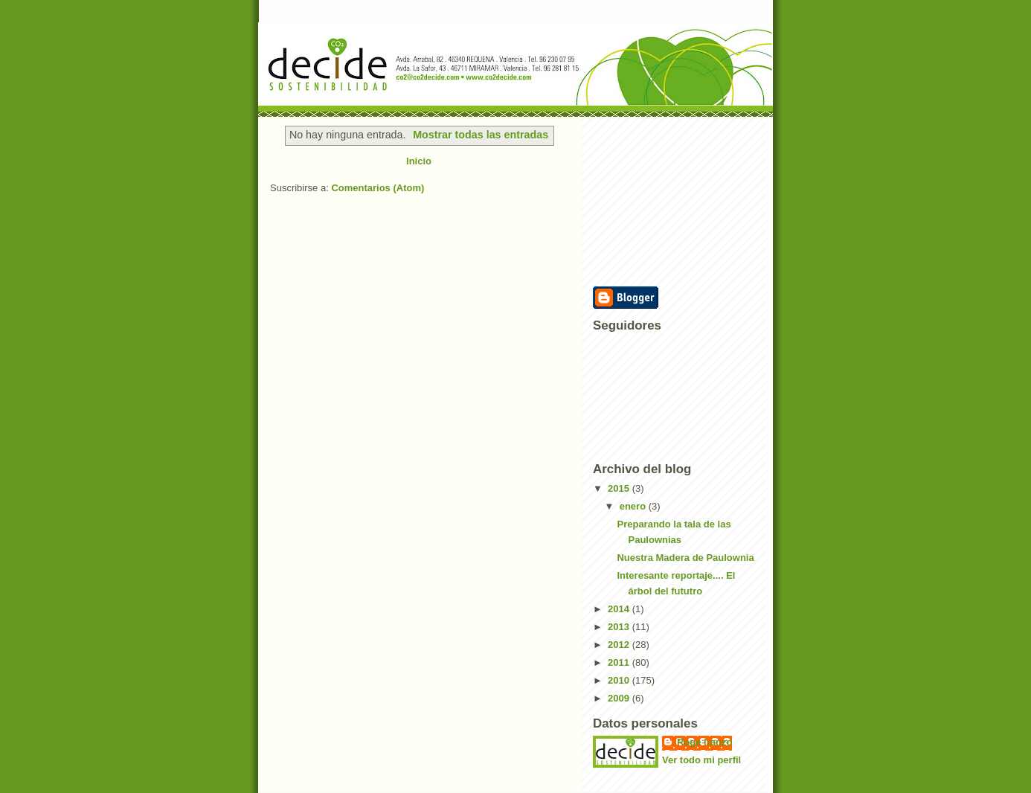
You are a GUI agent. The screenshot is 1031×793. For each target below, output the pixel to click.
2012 (620, 644)
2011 (620, 662)
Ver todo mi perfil (701, 759)
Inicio (418, 161)
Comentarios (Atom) (377, 187)
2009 (620, 698)
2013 (620, 626)
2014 (620, 608)
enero (634, 506)
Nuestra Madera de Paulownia (685, 557)
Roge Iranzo (704, 742)
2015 (620, 488)
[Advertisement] (667, 200)
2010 (620, 680)
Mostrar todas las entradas (480, 135)
